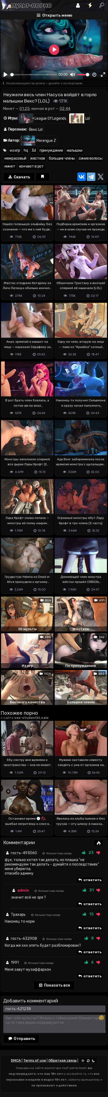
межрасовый (15, 158)
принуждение (51, 150)
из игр (15, 150)
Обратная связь (62, 1060)
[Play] (5, 74)
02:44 (65, 108)
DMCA (16, 1060)
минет (9, 166)
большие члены (62, 158)
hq (26, 150)
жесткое (37, 158)
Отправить (21, 1038)
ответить (90, 880)
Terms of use (34, 1060)
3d (33, 150)
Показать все (54, 985)
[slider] (33, 74)
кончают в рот (31, 166)
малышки (74, 150)
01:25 (25, 108)
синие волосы (90, 158)
